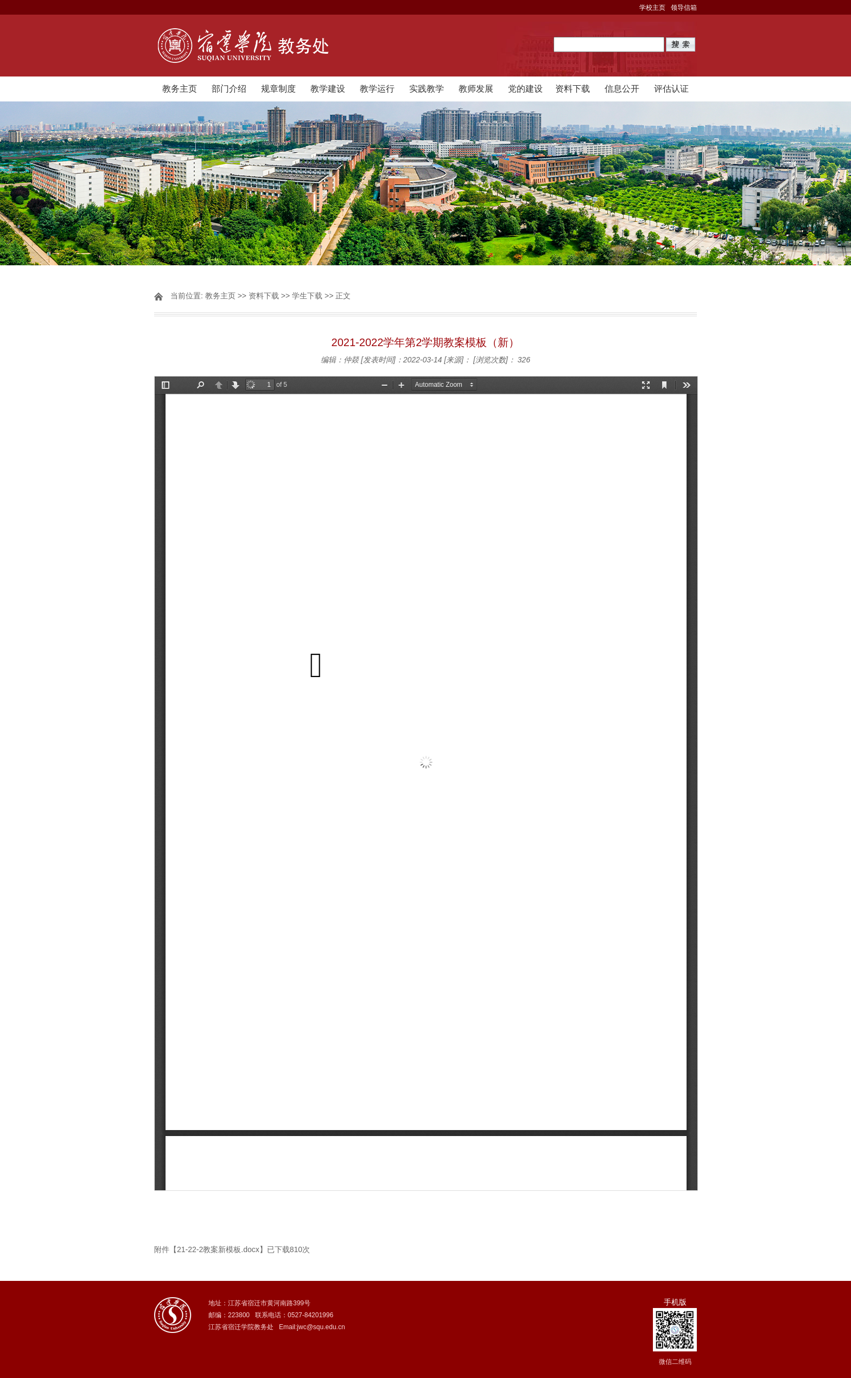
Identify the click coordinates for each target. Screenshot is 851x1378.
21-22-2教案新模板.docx (218, 1249)
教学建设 (327, 88)
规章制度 (278, 88)
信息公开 (622, 88)
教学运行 (377, 88)
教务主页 (179, 88)
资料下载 (572, 88)
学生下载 (307, 295)
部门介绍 (229, 88)
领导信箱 (684, 7)
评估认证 (671, 88)
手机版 (675, 1302)
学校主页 (652, 7)
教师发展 (476, 88)
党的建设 (525, 88)
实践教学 (426, 88)
